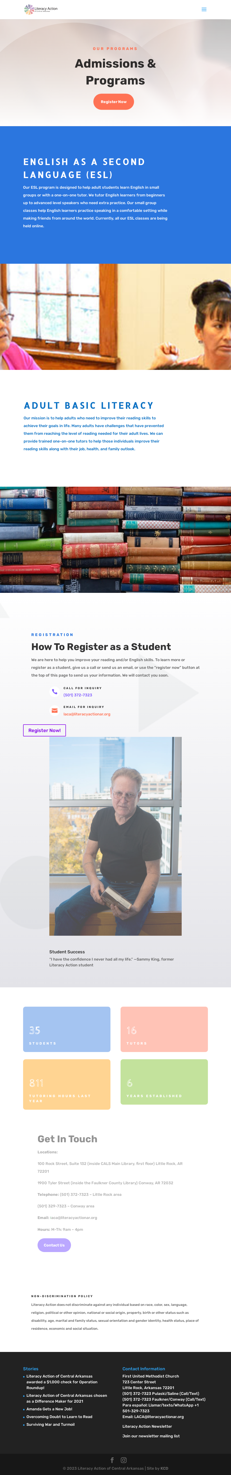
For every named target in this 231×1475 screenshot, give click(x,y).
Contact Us (54, 1245)
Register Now (114, 102)
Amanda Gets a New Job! (49, 1409)
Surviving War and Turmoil (50, 1424)
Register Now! (44, 730)
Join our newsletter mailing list (151, 1436)
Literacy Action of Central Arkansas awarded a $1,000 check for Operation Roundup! (61, 1382)
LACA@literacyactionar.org (159, 1416)
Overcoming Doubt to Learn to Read (59, 1416)
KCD (164, 1468)
